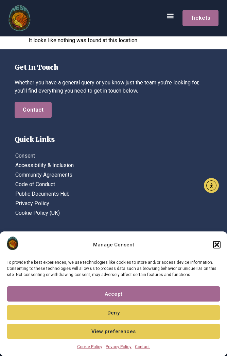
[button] (216, 244)
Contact (142, 346)
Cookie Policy (89, 346)
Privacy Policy (119, 346)
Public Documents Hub (42, 194)
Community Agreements (43, 175)
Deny (113, 313)
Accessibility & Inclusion (44, 165)
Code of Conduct (35, 184)
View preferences (113, 331)
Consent (25, 155)
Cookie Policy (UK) (37, 213)
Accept (113, 294)
